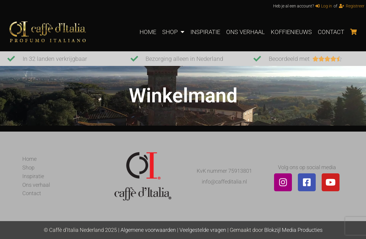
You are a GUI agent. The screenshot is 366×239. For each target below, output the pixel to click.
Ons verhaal (36, 185)
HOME (148, 32)
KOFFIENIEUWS (291, 32)
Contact (31, 193)
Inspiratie (33, 176)
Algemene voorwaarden (148, 230)
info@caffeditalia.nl (224, 181)
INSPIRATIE (205, 32)
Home (29, 159)
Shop (28, 167)
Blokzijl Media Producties (293, 230)
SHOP (173, 32)
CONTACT (331, 32)
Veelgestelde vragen (202, 230)
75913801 (240, 171)
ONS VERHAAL (245, 32)
